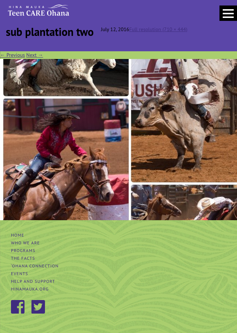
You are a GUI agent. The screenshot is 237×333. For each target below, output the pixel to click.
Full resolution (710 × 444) (158, 29)
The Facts (23, 258)
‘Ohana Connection (35, 266)
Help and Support (33, 281)
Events (19, 273)
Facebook (18, 307)
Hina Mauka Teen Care (38, 13)
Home (17, 235)
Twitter (38, 307)
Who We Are (25, 242)
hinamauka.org (30, 289)
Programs (23, 250)
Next (34, 55)
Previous (12, 55)
